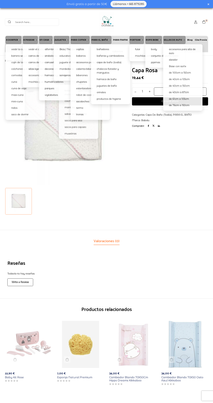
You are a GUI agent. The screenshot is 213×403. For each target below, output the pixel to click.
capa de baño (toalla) (46, 61)
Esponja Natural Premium (74, 377)
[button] (204, 22)
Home (8, 61)
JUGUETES (61, 40)
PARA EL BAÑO (101, 40)
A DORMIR (13, 40)
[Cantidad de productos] (142, 91)
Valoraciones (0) (107, 241)
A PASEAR (30, 40)
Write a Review (20, 282)
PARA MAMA (120, 40)
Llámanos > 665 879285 (128, 4)
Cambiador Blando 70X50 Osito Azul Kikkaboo (182, 379)
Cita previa (201, 40)
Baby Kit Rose (14, 377)
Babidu (145, 120)
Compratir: (138, 125)
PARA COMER (80, 40)
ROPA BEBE (154, 40)
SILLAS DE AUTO (174, 40)
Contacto (106, 48)
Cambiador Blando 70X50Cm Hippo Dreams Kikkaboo (128, 379)
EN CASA (46, 40)
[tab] (107, 241)
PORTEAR (136, 40)
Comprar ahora (170, 101)
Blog (190, 40)
